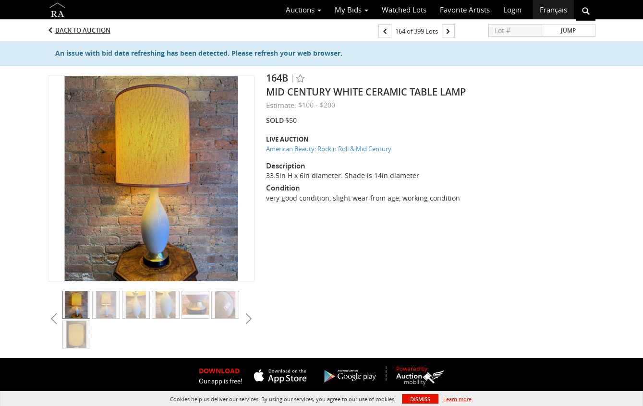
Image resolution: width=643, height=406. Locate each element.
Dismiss (420, 399)
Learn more (457, 399)
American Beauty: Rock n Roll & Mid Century (328, 148)
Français (553, 9)
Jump (568, 30)
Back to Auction (82, 30)
